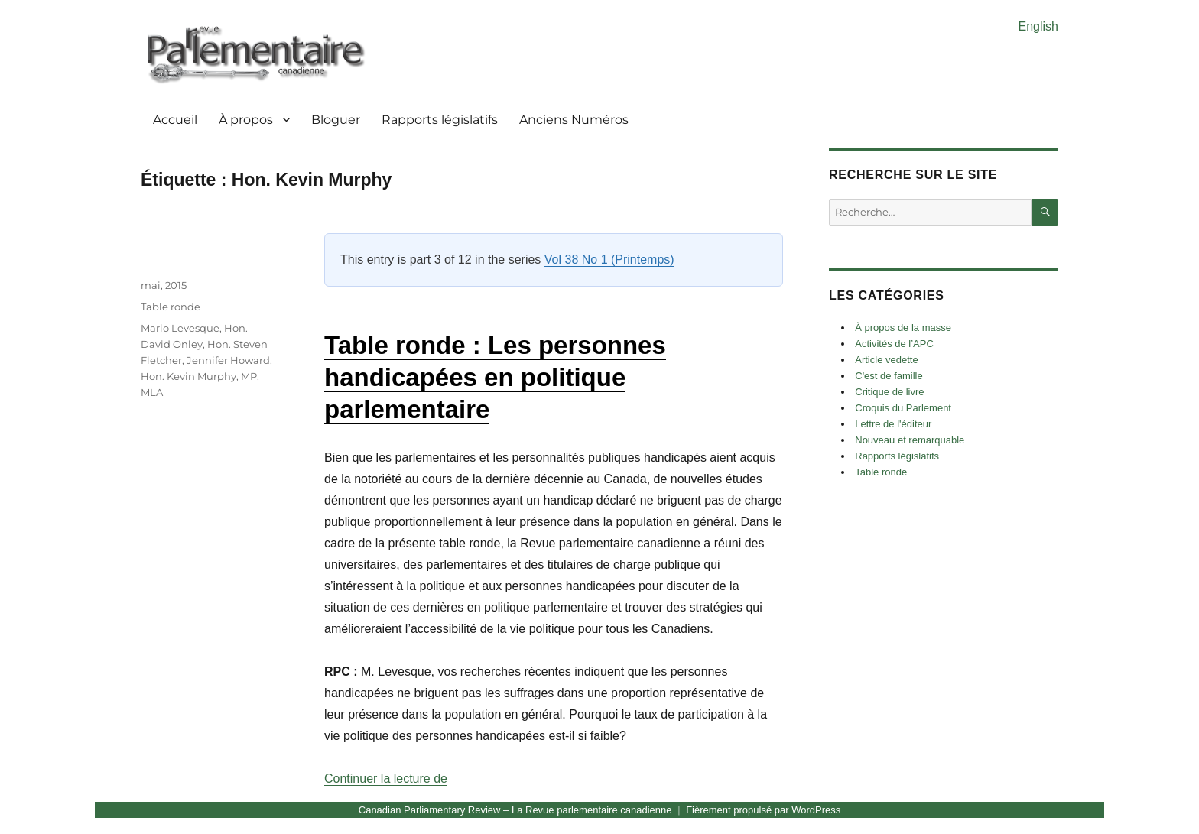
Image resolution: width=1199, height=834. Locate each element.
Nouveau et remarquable (909, 440)
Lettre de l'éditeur (893, 424)
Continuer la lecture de (385, 778)
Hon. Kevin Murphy (188, 376)
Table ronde (170, 306)
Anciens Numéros (574, 119)
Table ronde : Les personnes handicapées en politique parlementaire (495, 377)
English (1038, 26)
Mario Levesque (180, 328)
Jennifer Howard (228, 360)
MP (249, 376)
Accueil (175, 119)
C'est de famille (888, 375)
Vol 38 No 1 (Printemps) (609, 259)
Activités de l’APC (894, 343)
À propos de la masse (903, 327)
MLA (152, 392)
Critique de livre (889, 392)
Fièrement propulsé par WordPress (763, 810)
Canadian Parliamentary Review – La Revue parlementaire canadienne (515, 810)
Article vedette (886, 359)
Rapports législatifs (440, 119)
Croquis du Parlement (903, 408)
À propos (246, 119)
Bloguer (335, 119)
